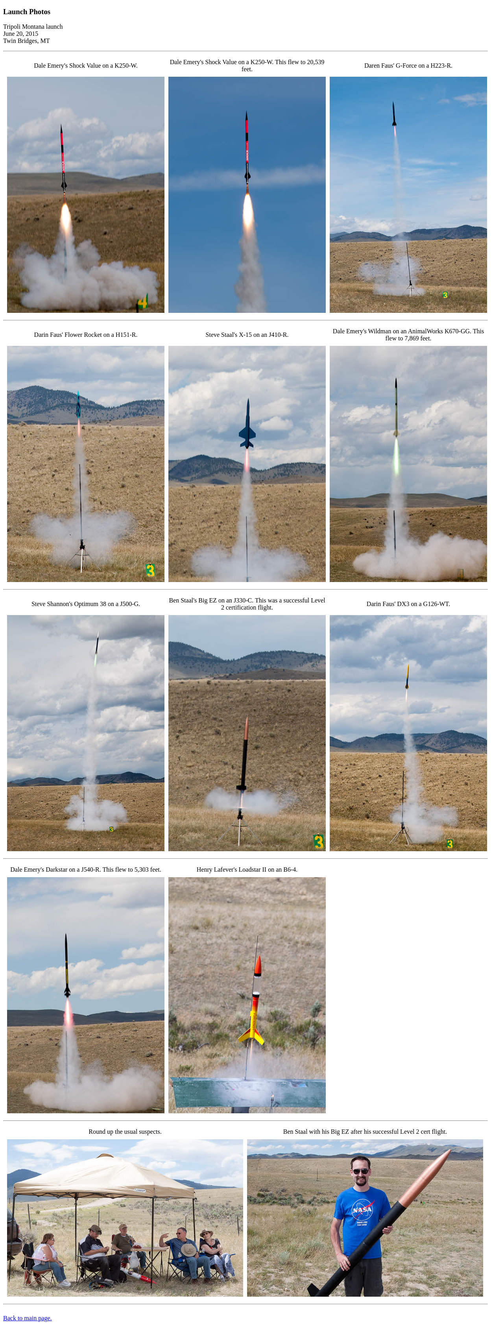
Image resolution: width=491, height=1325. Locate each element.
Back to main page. (27, 1318)
